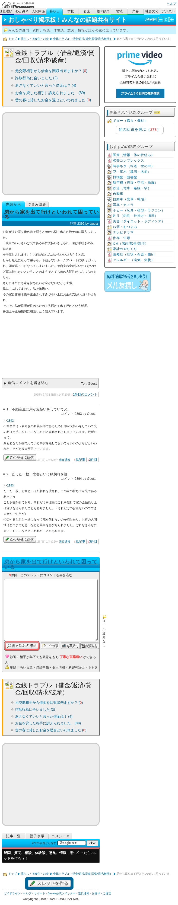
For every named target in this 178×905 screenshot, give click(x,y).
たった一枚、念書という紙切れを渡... (41, 474)
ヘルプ (171, 3)
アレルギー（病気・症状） (134, 260)
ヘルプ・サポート (34, 893)
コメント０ (60, 836)
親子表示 (37, 836)
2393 (10, 485)
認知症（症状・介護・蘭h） (135, 254)
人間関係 (38, 11)
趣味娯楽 (103, 11)
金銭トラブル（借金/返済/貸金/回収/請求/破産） (82, 38)
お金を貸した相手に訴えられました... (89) (50, 93)
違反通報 (64, 459)
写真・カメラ (123, 205)
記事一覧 (13, 836)
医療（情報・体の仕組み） (134, 155)
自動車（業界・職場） (130, 199)
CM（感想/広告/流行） (130, 243)
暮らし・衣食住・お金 (35, 38)
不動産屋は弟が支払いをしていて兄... (41, 409)
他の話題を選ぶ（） (140, 129)
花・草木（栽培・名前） (132, 171)
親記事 (80, 459)
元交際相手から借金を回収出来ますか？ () (51, 71)
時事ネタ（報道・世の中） (134, 166)
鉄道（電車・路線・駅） (132, 188)
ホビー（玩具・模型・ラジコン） (139, 210)
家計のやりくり (125, 249)
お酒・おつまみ (125, 227)
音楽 (87, 11)
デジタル (168, 11)
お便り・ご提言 (101, 893)
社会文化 (151, 11)
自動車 (118, 193)
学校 (70, 11)
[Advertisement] (51, 153)
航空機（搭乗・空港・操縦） (135, 182)
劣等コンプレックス (128, 160)
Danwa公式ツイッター (62, 893)
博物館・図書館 (125, 177)
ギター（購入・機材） (130, 120)
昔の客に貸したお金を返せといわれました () (53, 100)
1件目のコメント (85, 394)
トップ (12, 38)
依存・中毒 (121, 238)
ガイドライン (12, 893)
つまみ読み (37, 204)
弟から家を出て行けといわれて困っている (51, 564)
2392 (10, 420)
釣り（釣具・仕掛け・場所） (135, 215)
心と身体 (22, 11)
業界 (135, 11)
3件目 (93, 541)
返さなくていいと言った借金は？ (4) (45, 85)
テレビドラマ (123, 232)
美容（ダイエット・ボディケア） (139, 221)
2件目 (93, 459)
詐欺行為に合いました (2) (36, 78)
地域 (119, 11)
